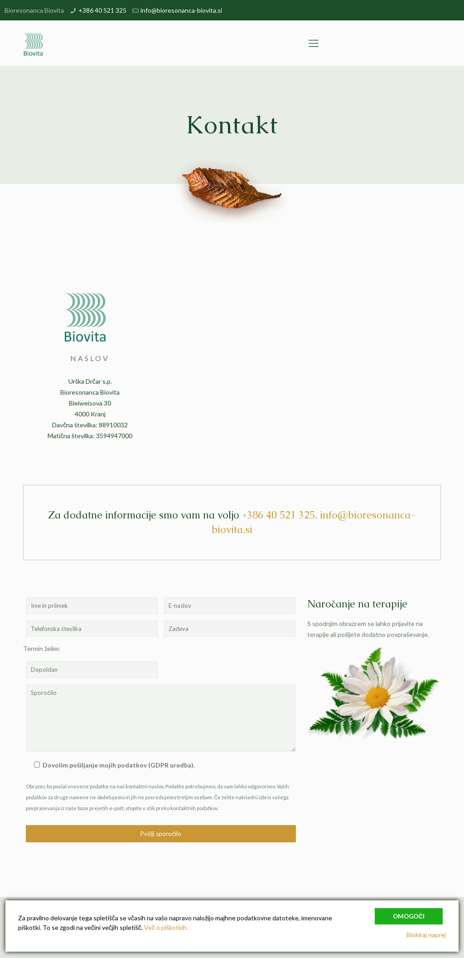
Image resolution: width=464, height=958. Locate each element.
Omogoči (409, 916)
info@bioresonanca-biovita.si (181, 10)
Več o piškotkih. (166, 927)
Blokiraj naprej (426, 934)
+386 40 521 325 (102, 10)
